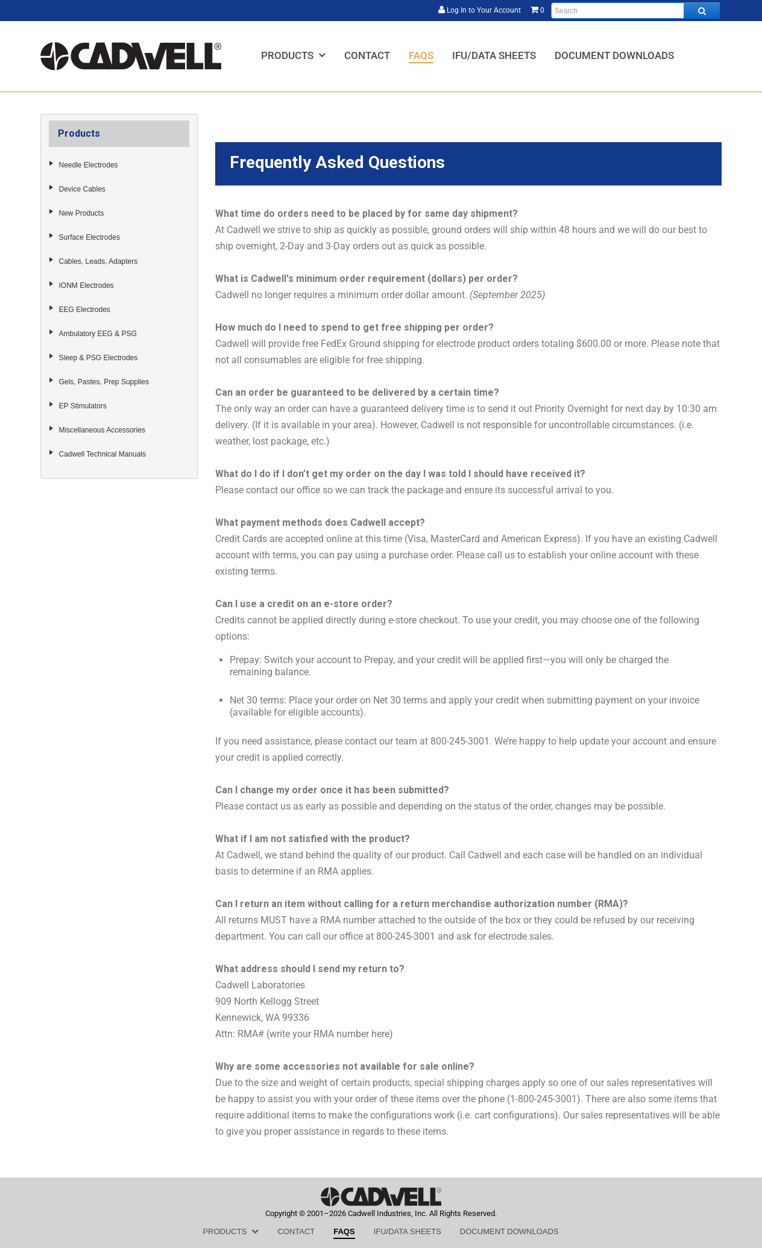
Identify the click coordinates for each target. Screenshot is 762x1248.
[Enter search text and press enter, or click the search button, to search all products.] (635, 10)
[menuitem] (293, 55)
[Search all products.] (702, 10)
